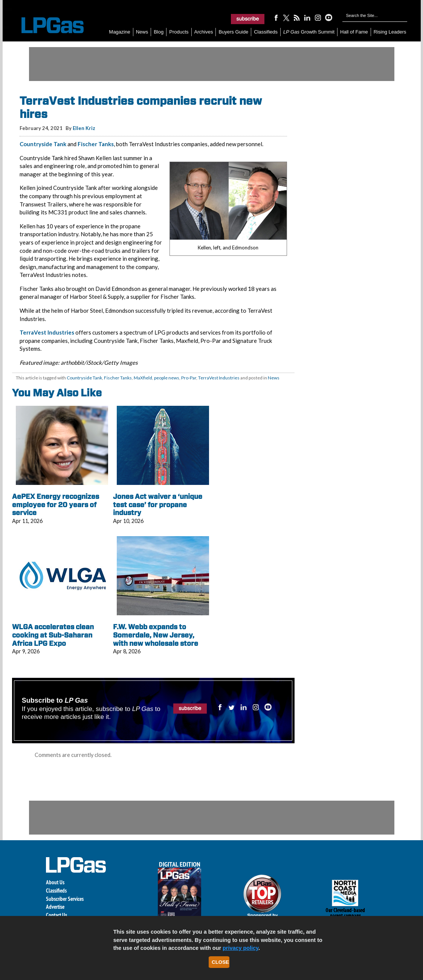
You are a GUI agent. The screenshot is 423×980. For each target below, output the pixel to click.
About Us (55, 882)
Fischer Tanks (96, 144)
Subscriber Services (65, 898)
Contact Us (56, 915)
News (142, 32)
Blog (158, 32)
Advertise (55, 906)
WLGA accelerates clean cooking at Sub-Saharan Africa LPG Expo (53, 635)
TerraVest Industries (47, 332)
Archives (203, 32)
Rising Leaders (390, 32)
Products (178, 32)
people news (166, 378)
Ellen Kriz (84, 128)
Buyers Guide (233, 32)
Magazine (119, 32)
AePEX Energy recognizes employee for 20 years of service (55, 504)
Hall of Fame (354, 32)
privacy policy (240, 948)
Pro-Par (188, 378)
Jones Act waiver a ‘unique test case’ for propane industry (157, 504)
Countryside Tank (43, 144)
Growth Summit (308, 32)
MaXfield (143, 378)
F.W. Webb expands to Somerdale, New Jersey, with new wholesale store (155, 635)
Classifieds (266, 32)
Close (220, 962)
